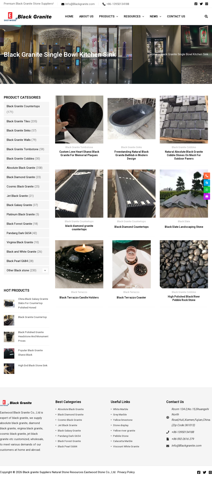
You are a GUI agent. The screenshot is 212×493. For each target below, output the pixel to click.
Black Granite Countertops (23, 106)
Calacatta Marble (123, 445)
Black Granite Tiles (18, 121)
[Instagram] (206, 3)
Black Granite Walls (19, 140)
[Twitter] (201, 3)
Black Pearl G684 (17, 261)
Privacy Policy (126, 476)
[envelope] (78, 4)
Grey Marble (120, 419)
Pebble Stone (121, 440)
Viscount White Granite (127, 450)
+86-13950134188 (182, 436)
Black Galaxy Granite (19, 205)
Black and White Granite (21, 251)
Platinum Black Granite (21, 214)
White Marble (121, 413)
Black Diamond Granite (21, 177)
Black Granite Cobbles (20, 158)
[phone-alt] (116, 4)
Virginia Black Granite (20, 242)
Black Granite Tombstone (22, 149)
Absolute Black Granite (21, 167)
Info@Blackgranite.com (186, 450)
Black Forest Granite (19, 223)
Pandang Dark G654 (19, 233)
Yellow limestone (124, 424)
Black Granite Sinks (19, 130)
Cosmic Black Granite (20, 186)
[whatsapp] (207, 189)
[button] (116, 16)
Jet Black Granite (17, 196)
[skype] (207, 182)
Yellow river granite (125, 434)
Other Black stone (18, 270)
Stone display (121, 429)
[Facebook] (195, 3)
